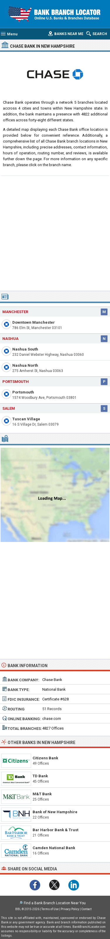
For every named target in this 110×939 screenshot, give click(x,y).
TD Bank (40, 776)
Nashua (10, 338)
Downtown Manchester (33, 322)
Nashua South (25, 349)
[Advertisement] (55, 232)
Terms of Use (50, 909)
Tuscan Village (26, 419)
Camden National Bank (54, 848)
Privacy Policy (70, 909)
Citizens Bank (45, 758)
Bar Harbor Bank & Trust (55, 830)
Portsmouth (23, 392)
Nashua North (25, 365)
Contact (86, 909)
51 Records (52, 709)
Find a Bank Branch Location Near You (55, 903)
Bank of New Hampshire (55, 812)
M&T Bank (42, 794)
